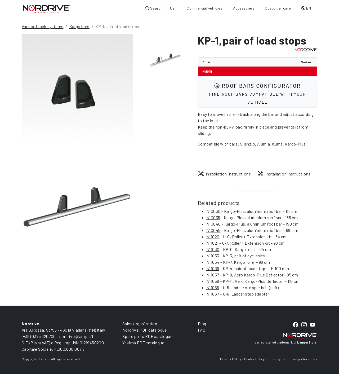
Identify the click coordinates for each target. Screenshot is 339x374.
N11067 (212, 293)
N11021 (212, 242)
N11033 (212, 255)
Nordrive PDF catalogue (144, 329)
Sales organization (139, 323)
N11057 (212, 274)
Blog (202, 323)
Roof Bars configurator (257, 93)
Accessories (243, 8)
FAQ (201, 329)
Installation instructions (224, 173)
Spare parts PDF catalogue (147, 336)
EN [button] (306, 8)
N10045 (213, 230)
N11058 (212, 281)
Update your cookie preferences (292, 359)
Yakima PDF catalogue (143, 342)
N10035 (213, 217)
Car (173, 8)
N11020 (212, 236)
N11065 (212, 287)
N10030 (213, 211)
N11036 (212, 268)
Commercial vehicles (204, 8)
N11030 (212, 249)
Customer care (278, 8)
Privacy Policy (231, 359)
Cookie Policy (254, 359)
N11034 (212, 262)
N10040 (213, 223)
